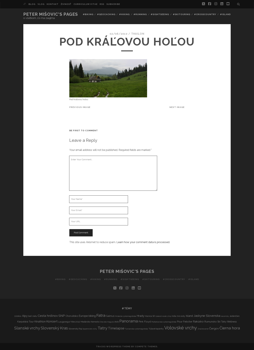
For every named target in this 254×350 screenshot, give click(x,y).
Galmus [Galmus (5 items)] (110, 316)
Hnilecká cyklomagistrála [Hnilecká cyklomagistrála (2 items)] (125, 316)
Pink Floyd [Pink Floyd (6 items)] (145, 321)
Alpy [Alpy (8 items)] (25, 315)
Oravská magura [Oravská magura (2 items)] (107, 322)
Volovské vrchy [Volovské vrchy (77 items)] (180, 328)
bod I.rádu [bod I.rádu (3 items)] (32, 316)
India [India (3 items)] (174, 316)
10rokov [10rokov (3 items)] (17, 316)
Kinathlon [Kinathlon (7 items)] (40, 321)
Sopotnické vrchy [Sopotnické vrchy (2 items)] (90, 329)
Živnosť (66, 4)
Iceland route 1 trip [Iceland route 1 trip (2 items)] (163, 316)
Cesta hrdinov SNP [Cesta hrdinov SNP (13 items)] (51, 316)
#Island (225, 14)
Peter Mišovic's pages (50, 14)
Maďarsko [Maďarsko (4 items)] (85, 321)
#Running (140, 14)
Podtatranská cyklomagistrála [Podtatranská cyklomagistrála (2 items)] (163, 322)
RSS (102, 4)
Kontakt (52, 4)
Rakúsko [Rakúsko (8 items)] (198, 321)
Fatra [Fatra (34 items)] (100, 315)
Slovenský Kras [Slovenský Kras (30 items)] (54, 328)
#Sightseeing (160, 14)
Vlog (41, 4)
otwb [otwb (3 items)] (116, 322)
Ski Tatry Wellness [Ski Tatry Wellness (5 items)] (227, 321)
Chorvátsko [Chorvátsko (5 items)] (72, 316)
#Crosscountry (205, 14)
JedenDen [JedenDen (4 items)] (235, 316)
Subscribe (113, 4)
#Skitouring (181, 14)
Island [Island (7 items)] (189, 315)
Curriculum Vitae (86, 4)
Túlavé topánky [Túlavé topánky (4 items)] (156, 328)
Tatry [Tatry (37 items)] (102, 328)
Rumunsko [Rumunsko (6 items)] (210, 321)
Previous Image (79, 107)
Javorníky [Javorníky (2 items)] (225, 316)
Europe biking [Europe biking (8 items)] (87, 315)
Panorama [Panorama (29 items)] (128, 321)
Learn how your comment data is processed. (143, 242)
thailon (137, 33)
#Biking (88, 14)
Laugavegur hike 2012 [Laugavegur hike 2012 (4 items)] (69, 321)
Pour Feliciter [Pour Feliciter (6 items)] (184, 321)
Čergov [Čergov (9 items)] (214, 328)
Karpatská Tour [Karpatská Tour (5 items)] (25, 321)
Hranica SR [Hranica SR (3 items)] (150, 316)
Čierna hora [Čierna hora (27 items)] (229, 328)
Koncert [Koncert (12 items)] (52, 321)
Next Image (177, 107)
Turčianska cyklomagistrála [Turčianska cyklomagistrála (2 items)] (136, 329)
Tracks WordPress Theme (113, 346)
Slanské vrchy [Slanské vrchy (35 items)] (27, 328)
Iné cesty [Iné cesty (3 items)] (181, 316)
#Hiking (124, 14)
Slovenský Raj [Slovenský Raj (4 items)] (75, 328)
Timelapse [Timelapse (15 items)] (116, 328)
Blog (32, 4)
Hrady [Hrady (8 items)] (140, 315)
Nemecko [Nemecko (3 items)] (95, 322)
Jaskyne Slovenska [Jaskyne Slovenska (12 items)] (207, 315)
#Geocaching (106, 14)
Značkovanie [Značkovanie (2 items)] (203, 329)
